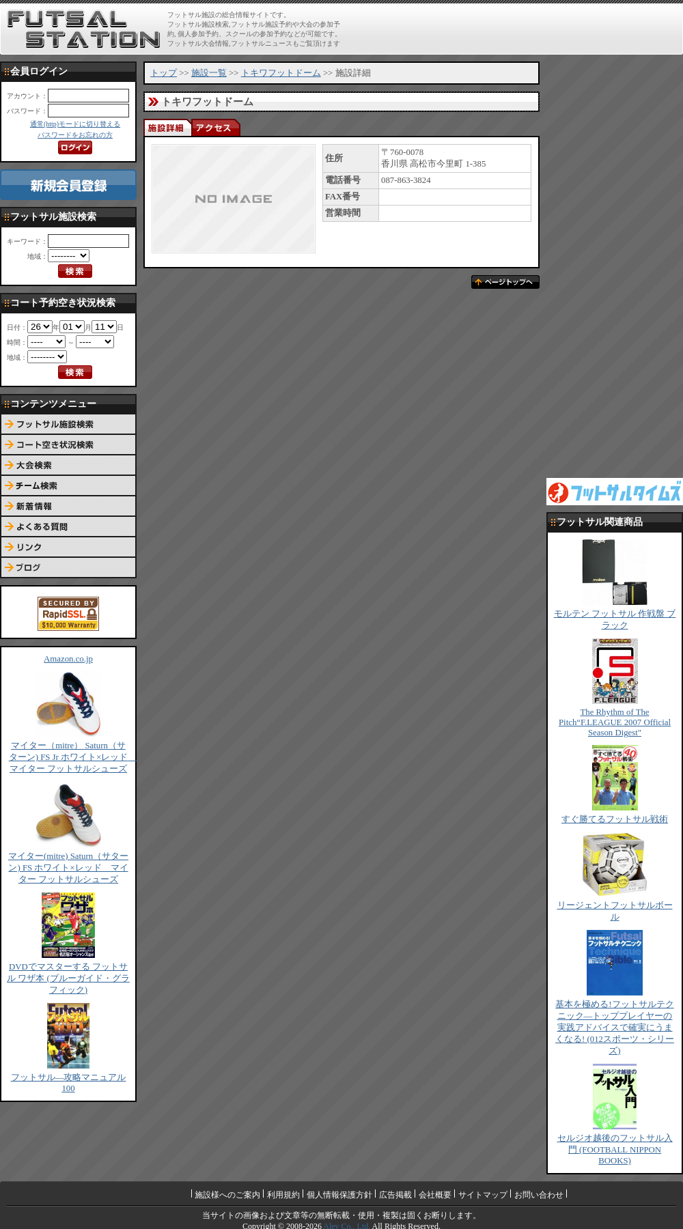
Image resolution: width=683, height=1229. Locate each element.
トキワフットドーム (281, 73)
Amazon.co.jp (68, 659)
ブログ (68, 568)
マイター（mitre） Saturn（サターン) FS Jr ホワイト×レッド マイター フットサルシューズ (73, 757)
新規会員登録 (68, 184)
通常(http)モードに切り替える (75, 124)
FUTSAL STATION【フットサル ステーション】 (84, 29)
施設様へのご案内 (227, 1195)
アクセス (215, 127)
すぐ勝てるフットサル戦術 (614, 819)
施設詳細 (167, 127)
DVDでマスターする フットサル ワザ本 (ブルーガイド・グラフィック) (68, 978)
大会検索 (68, 465)
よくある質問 (68, 527)
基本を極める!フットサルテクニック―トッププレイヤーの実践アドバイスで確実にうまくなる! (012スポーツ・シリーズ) (614, 1028)
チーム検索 (68, 486)
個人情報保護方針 (339, 1195)
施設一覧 (209, 73)
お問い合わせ (538, 1195)
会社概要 (435, 1195)
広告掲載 (395, 1195)
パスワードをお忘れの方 (75, 135)
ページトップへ (505, 282)
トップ (163, 73)
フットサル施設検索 (68, 424)
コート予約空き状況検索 (68, 445)
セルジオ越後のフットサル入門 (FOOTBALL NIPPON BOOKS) (615, 1149)
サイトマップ (482, 1195)
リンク (68, 547)
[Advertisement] (605, 266)
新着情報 (68, 506)
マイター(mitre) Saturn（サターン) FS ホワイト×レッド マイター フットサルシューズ (68, 867)
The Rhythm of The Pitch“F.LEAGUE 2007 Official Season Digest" (615, 722)
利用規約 (283, 1195)
